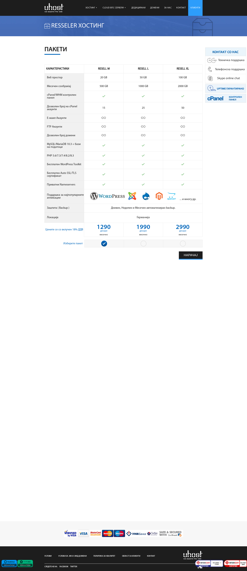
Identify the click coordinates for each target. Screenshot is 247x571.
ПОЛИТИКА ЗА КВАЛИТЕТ (104, 556)
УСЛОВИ (48, 556)
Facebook (63, 567)
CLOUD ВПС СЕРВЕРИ (114, 8)
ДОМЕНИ (154, 8)
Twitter (73, 567)
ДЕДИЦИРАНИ (138, 8)
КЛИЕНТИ (195, 8)
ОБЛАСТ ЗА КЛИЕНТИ (131, 556)
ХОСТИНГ (91, 8)
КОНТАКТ (181, 8)
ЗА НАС (168, 8)
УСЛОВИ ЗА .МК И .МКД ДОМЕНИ (72, 556)
